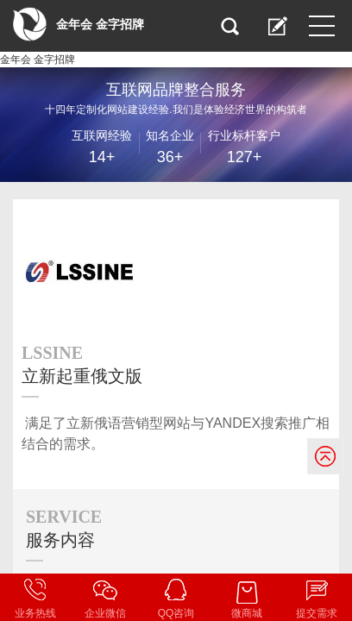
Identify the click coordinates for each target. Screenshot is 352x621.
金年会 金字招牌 (37, 59)
